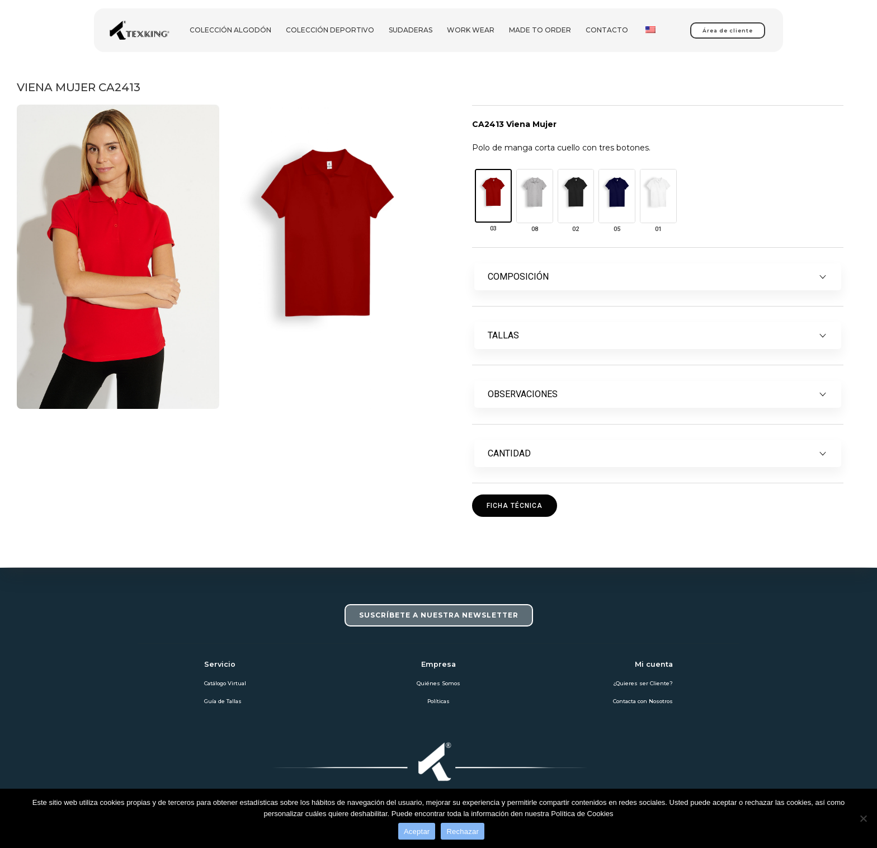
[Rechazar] (863, 818)
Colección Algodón (230, 30)
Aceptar (417, 831)
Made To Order (540, 30)
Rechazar (462, 831)
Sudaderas (410, 30)
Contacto (607, 30)
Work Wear (470, 30)
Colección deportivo (330, 30)
